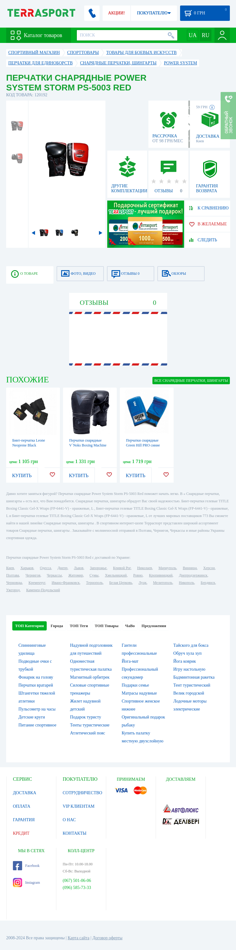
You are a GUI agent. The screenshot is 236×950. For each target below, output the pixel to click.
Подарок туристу (85, 717)
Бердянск (208, 582)
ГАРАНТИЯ (24, 820)
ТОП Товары (106, 625)
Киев (10, 568)
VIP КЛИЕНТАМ (79, 806)
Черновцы (14, 582)
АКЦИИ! (116, 13)
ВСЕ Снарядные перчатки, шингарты (191, 380)
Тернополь (94, 582)
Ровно (137, 575)
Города (57, 625)
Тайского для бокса (190, 645)
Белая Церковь (120, 582)
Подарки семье (135, 685)
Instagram (26, 882)
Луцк (143, 582)
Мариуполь (167, 568)
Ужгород (13, 590)
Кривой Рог (122, 568)
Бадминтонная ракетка (193, 677)
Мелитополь (162, 582)
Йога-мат (130, 661)
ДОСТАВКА (24, 793)
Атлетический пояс (87, 733)
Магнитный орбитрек (89, 677)
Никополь (186, 582)
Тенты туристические (89, 725)
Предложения (154, 625)
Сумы (93, 575)
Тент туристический (191, 685)
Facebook (26, 865)
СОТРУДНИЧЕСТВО (82, 793)
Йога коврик (184, 661)
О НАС (69, 820)
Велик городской (188, 693)
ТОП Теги (79, 625)
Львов (79, 568)
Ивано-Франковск (66, 582)
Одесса (45, 568)
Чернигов (33, 575)
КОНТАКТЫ (74, 833)
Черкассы (54, 575)
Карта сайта (78, 938)
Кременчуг (37, 582)
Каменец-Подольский (43, 590)
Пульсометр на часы (37, 709)
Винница (190, 568)
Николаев (144, 568)
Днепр (62, 568)
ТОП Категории (29, 625)
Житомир (75, 575)
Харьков (26, 568)
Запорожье (98, 568)
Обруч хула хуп (187, 653)
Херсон (209, 568)
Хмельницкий (116, 575)
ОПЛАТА (21, 806)
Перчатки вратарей (35, 685)
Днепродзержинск (193, 575)
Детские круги (31, 717)
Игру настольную (189, 669)
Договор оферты (107, 938)
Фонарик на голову (35, 677)
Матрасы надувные (139, 693)
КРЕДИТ (21, 833)
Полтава (12, 575)
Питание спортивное (37, 725)
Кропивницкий (160, 575)
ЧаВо (130, 625)
